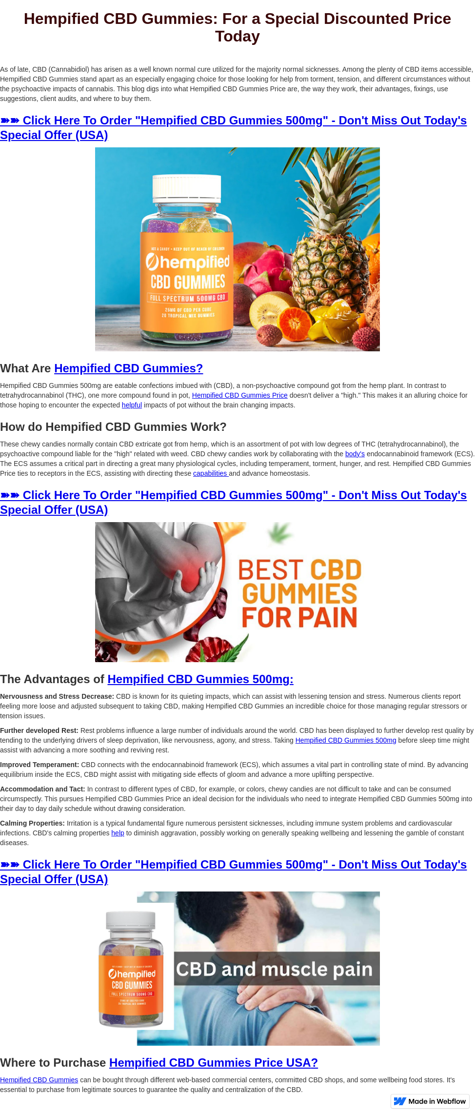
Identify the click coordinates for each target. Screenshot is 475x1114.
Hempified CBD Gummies (39, 1080)
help (117, 833)
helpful (132, 405)
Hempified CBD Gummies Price (240, 395)
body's (355, 454)
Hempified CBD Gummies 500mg (346, 740)
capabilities (211, 473)
